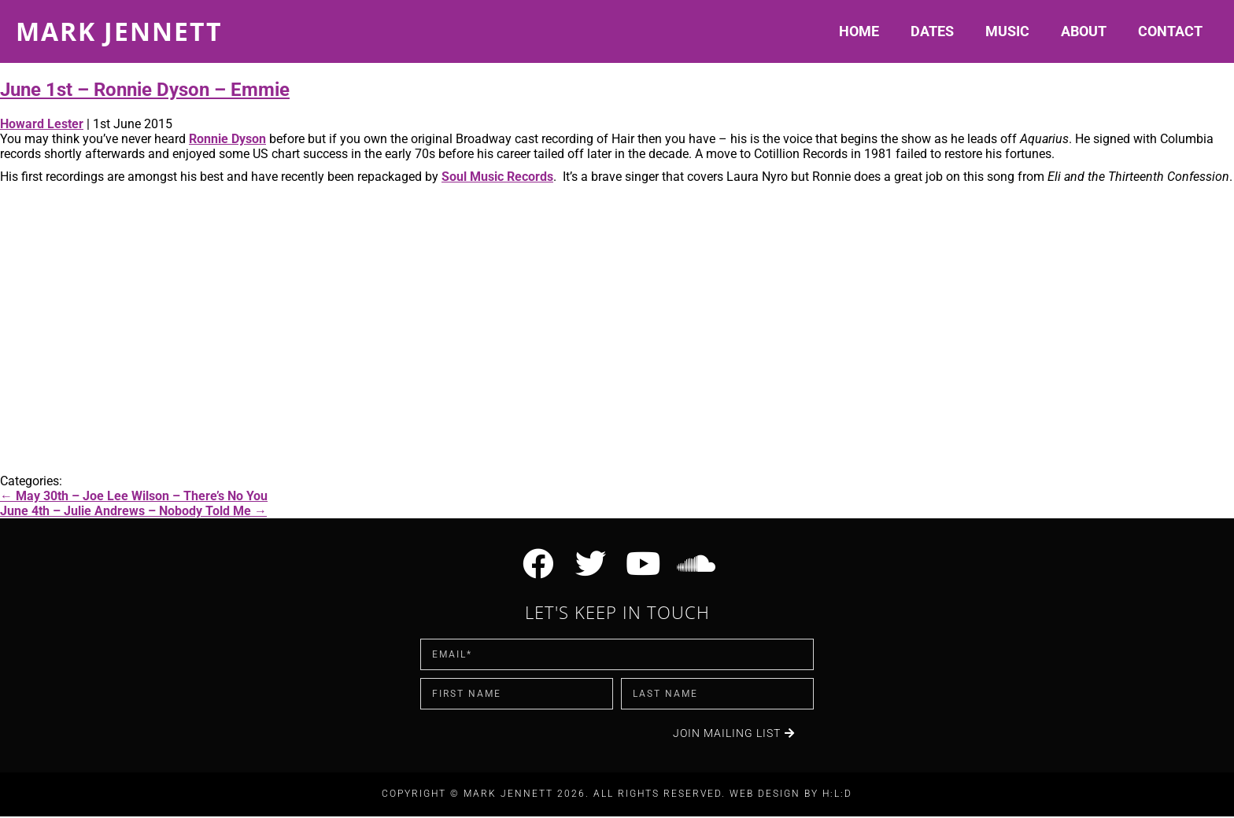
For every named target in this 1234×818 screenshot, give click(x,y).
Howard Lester (41, 123)
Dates (932, 31)
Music (1007, 31)
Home (859, 31)
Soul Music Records (497, 176)
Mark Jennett (119, 31)
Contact (1170, 31)
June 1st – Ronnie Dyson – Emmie (145, 90)
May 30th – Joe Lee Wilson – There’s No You (134, 495)
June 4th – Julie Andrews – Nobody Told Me (133, 510)
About (1084, 31)
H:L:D (837, 795)
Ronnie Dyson (227, 138)
